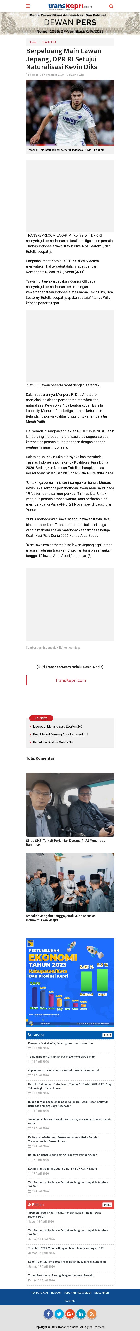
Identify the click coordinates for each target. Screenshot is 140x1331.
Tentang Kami (40, 1292)
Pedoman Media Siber (78, 1292)
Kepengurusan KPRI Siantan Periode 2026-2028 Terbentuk (63, 1070)
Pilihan (36, 1204)
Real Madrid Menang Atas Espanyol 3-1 (60, 734)
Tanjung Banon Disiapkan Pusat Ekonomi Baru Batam (61, 1056)
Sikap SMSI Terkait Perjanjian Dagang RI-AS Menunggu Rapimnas (65, 842)
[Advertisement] (70, 196)
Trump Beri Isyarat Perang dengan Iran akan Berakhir (61, 1275)
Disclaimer (101, 1292)
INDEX (107, 1035)
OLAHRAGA (49, 42)
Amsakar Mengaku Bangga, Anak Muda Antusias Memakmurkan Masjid (61, 918)
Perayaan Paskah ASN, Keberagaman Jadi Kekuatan (60, 1043)
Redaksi (56, 1292)
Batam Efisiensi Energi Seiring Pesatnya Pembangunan (62, 1155)
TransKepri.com (70, 680)
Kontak (70, 1300)
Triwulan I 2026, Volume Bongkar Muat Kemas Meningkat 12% (66, 1248)
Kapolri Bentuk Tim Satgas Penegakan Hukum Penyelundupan (67, 1261)
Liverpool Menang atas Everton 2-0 (57, 726)
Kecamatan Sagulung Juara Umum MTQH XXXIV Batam (62, 1168)
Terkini (36, 1034)
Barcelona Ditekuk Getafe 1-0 (53, 742)
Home (33, 42)
